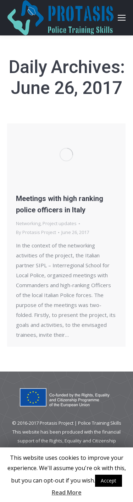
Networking (28, 223)
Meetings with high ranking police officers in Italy (59, 204)
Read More (67, 492)
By (36, 232)
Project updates (60, 223)
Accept (108, 480)
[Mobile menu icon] (121, 17)
